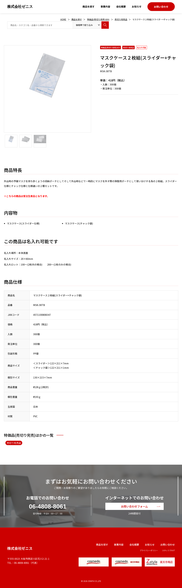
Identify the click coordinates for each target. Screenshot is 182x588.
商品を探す (89, 6)
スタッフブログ (168, 550)
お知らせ (136, 6)
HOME (63, 19)
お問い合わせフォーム (134, 506)
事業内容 (105, 6)
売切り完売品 (121, 19)
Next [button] (5, 97)
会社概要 (121, 6)
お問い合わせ (161, 6)
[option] (47, 75)
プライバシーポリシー (149, 550)
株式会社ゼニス (20, 7)
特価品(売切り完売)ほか (98, 19)
